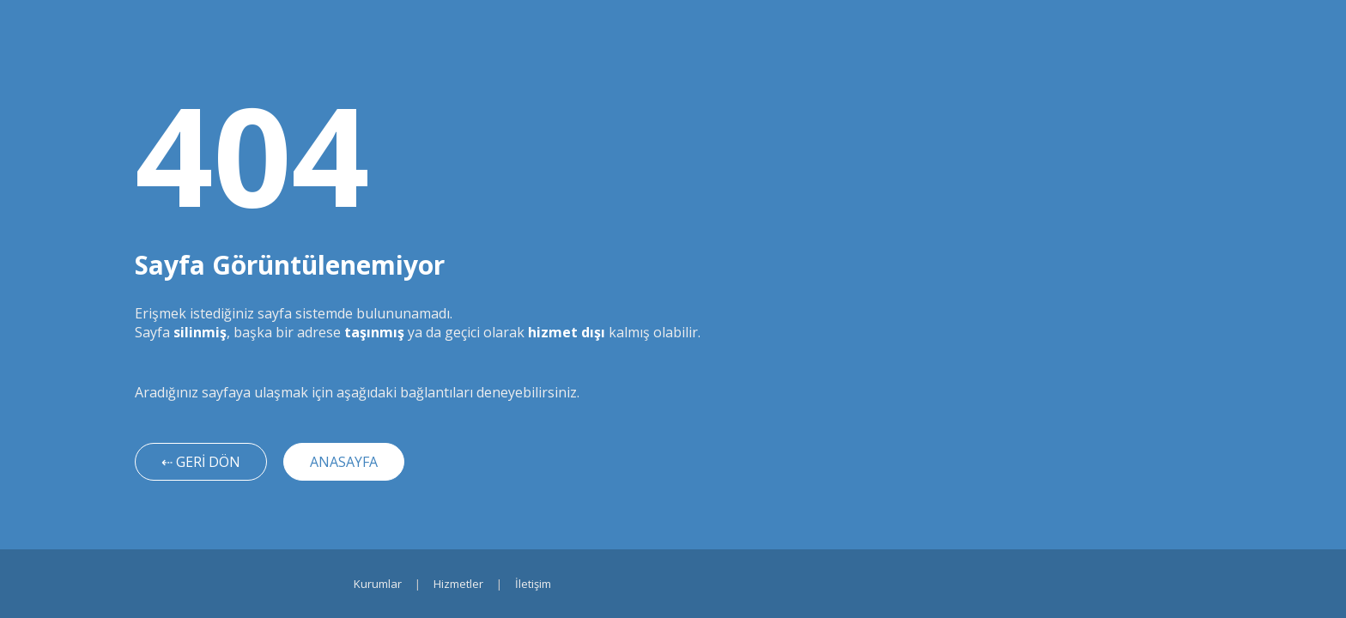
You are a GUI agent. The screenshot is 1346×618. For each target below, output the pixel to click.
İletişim (533, 583)
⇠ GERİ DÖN (200, 461)
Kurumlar (378, 583)
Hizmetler (458, 583)
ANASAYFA (344, 461)
